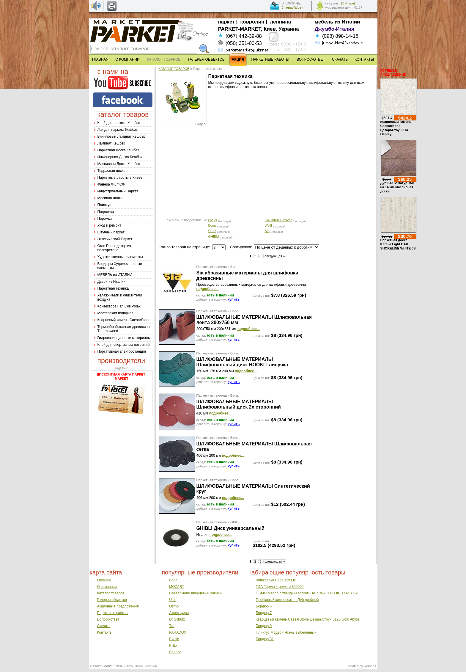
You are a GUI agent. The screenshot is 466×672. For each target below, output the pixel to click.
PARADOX (177, 632)
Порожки (104, 218)
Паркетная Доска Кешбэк (118, 150)
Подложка (105, 212)
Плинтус (104, 205)
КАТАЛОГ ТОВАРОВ (174, 68)
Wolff (268, 225)
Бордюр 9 (264, 626)
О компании (107, 587)
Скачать (104, 626)
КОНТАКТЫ (364, 59)
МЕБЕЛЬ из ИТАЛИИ (114, 275)
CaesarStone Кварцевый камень (195, 593)
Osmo (174, 606)
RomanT (370, 666)
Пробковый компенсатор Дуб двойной (287, 600)
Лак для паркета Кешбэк (117, 130)
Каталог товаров (111, 593)
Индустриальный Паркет (117, 191)
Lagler (213, 220)
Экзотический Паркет (115, 239)
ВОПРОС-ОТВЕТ (311, 59)
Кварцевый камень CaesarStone (123, 320)
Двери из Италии (111, 282)
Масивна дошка (110, 198)
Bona (212, 225)
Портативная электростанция (121, 351)
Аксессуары (179, 613)
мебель (324, 22)
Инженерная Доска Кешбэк (119, 157)
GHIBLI (213, 236)
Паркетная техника (113, 288)
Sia (267, 231)
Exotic (174, 639)
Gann (212, 231)
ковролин (252, 22)
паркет (226, 22)
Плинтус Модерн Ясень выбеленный (286, 632)
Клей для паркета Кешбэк (118, 123)
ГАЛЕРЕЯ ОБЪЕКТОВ (206, 59)
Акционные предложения (118, 606)
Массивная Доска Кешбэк (118, 164)
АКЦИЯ (238, 59)
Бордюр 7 (264, 613)
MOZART (176, 587)
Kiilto (173, 645)
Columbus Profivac (278, 220)
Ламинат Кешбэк (111, 143)
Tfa (171, 626)
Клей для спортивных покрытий (123, 345)
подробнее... (207, 289)
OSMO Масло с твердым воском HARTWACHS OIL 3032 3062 (307, 593)
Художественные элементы (120, 257)
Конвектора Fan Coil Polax (119, 306)
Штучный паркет (111, 232)
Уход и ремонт (109, 225)
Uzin (172, 600)
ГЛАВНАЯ (100, 59)
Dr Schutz (177, 619)
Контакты (105, 632)
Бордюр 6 (264, 606)
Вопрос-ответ (108, 619)
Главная (104, 580)
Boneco (175, 652)
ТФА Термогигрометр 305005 (280, 587)
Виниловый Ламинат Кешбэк (121, 136)
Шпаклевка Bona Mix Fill (276, 580)
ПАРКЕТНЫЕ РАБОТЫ (270, 59)
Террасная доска (111, 171)
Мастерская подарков (115, 313)
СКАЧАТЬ (340, 59)
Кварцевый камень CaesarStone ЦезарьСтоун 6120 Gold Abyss (308, 619)
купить (234, 299)
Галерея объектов (112, 600)
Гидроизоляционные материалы (124, 338)
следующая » (275, 256)
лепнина (280, 22)
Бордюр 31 (265, 639)
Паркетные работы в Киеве (119, 177)
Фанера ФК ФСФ (111, 184)
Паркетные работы (112, 613)
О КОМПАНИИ (127, 59)
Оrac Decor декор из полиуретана (114, 248)
